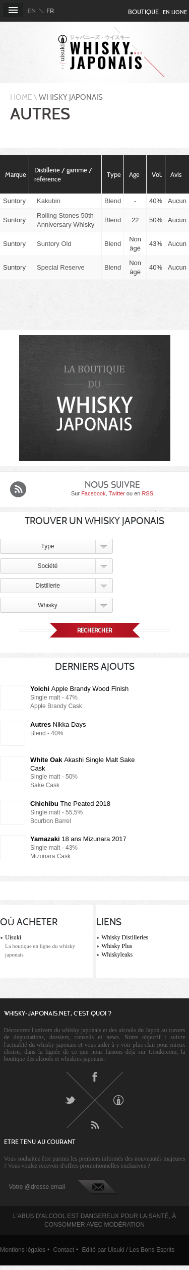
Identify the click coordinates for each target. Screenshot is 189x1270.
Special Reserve (61, 267)
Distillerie (47, 585)
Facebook (93, 493)
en (32, 11)
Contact (63, 1249)
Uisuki (13, 937)
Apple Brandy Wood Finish (79, 688)
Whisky (47, 605)
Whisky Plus (116, 945)
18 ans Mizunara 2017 (78, 839)
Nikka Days (58, 724)
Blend (112, 201)
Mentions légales (22, 1249)
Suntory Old (54, 243)
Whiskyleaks (117, 954)
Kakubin (48, 201)
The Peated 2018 (70, 803)
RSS (147, 493)
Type (47, 546)
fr (50, 11)
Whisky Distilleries (124, 937)
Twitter (116, 493)
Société (47, 565)
